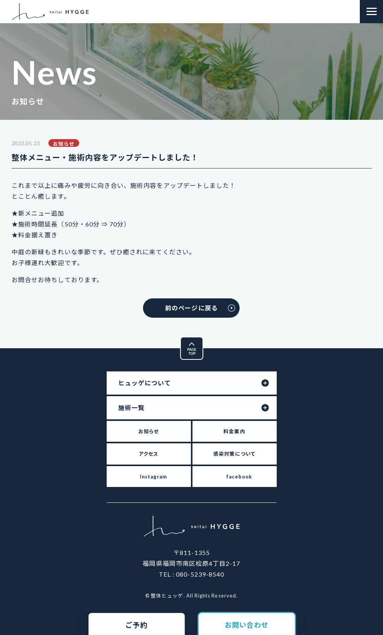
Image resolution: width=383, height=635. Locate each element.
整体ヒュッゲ (50, 11)
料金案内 (234, 431)
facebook (239, 476)
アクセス (148, 454)
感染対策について (234, 454)
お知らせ (148, 431)
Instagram (153, 476)
